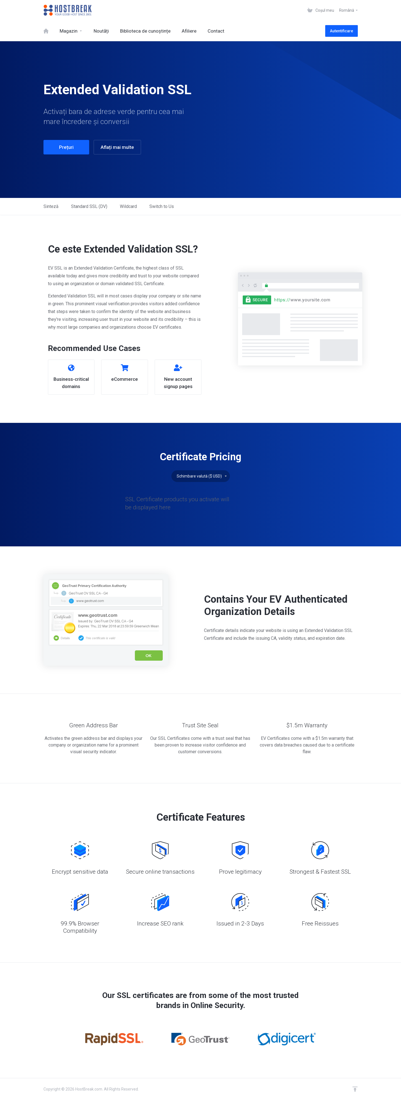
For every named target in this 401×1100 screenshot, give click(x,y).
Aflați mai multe (117, 147)
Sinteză (51, 206)
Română (348, 10)
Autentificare (341, 31)
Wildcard (128, 206)
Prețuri (66, 147)
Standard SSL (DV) (89, 206)
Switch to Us (161, 206)
